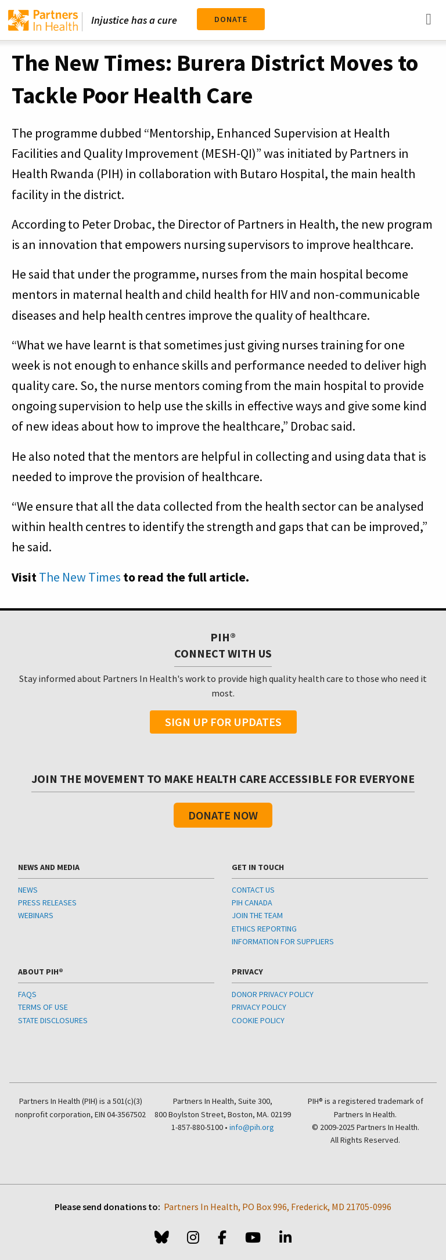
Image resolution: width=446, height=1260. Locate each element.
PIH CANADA (252, 902)
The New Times (80, 577)
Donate (230, 19)
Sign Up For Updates (223, 721)
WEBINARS (35, 915)
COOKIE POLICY (258, 1020)
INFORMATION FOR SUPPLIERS (283, 941)
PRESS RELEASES (47, 902)
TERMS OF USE (43, 1007)
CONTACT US (253, 889)
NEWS (28, 889)
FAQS (27, 994)
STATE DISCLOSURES (53, 1020)
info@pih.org (251, 1127)
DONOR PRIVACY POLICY (273, 994)
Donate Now (223, 815)
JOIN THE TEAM (257, 915)
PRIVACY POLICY (259, 1007)
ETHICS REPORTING (264, 928)
